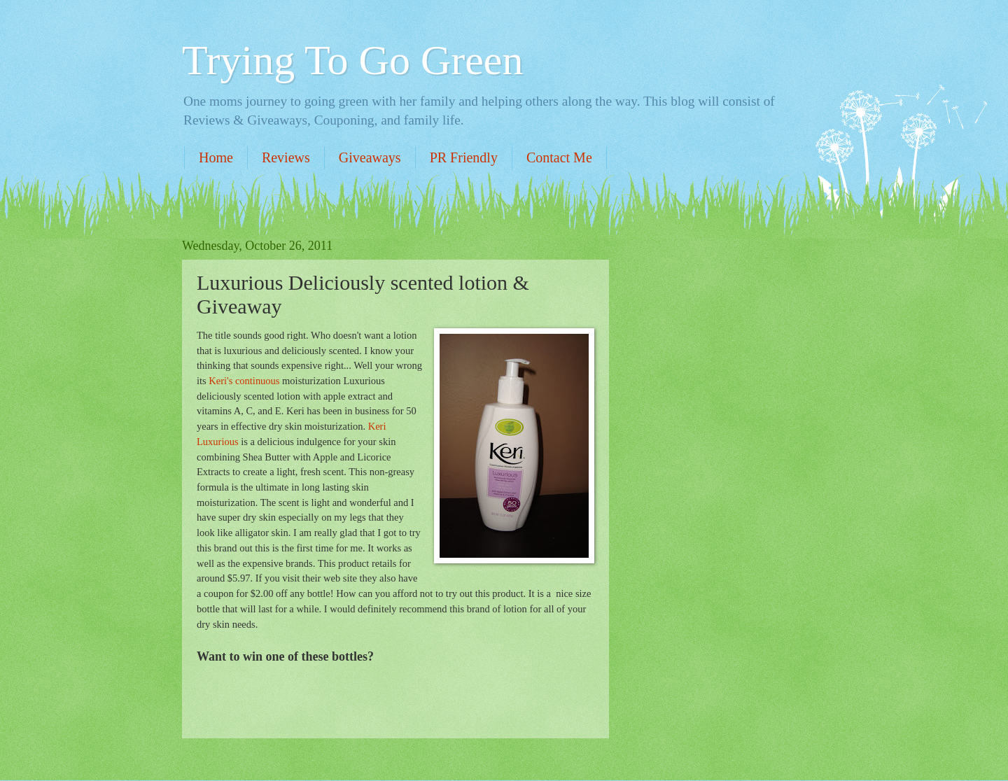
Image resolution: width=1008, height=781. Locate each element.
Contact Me (559, 157)
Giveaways (370, 157)
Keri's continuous (244, 380)
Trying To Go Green (352, 60)
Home (216, 157)
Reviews (286, 157)
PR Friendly (464, 157)
